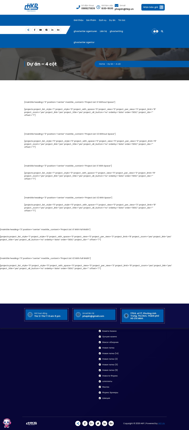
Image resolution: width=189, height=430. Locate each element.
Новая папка (108, 347)
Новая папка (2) (110, 359)
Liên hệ (103, 31)
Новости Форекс (110, 375)
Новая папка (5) (110, 364)
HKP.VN (161, 423)
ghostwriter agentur (84, 42)
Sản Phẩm (91, 20)
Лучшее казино (109, 336)
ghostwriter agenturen (85, 31)
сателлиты (107, 381)
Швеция (106, 398)
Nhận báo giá (153, 7)
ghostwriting (116, 31)
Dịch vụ (102, 20)
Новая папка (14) (110, 353)
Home (102, 63)
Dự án (112, 20)
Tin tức (121, 20)
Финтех (105, 387)
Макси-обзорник (110, 342)
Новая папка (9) (110, 370)
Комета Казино (109, 331)
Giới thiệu (78, 20)
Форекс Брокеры (110, 392)
